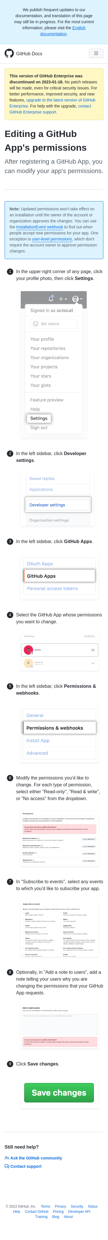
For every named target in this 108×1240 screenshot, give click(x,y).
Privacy (60, 1206)
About (68, 1217)
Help (16, 1212)
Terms (45, 1206)
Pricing (58, 1212)
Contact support (23, 1166)
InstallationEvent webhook (39, 227)
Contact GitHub (36, 1212)
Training (41, 1217)
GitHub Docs (29, 53)
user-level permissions (52, 239)
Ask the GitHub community (33, 1158)
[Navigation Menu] (96, 53)
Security (77, 1206)
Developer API (79, 1212)
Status (93, 1206)
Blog (55, 1217)
